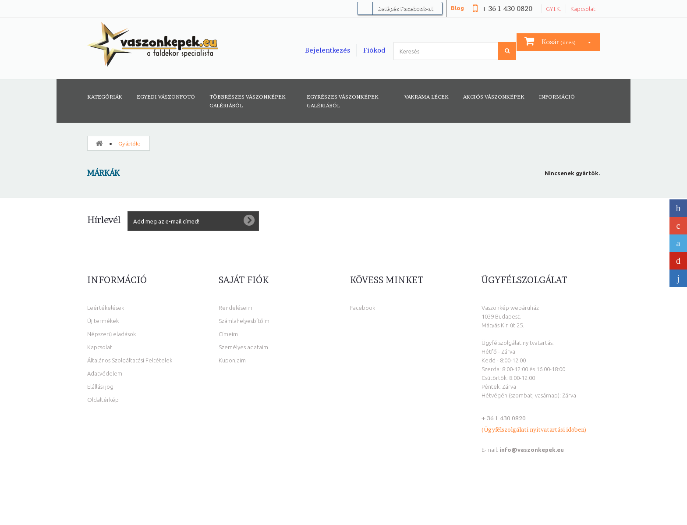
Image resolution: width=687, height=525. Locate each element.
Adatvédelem (104, 373)
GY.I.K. (553, 9)
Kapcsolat (582, 9)
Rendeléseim (235, 308)
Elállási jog (100, 386)
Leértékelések (105, 308)
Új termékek (103, 321)
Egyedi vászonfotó (166, 96)
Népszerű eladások (111, 334)
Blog (457, 8)
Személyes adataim (243, 347)
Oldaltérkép (103, 400)
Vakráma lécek (426, 96)
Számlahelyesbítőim (244, 321)
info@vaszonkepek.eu (531, 450)
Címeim (228, 334)
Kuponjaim (232, 360)
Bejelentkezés (327, 50)
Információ (557, 96)
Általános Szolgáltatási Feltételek (129, 360)
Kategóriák (104, 96)
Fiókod (374, 50)
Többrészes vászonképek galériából (247, 101)
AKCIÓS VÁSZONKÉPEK (493, 96)
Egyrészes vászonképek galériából (343, 101)
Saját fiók (244, 280)
